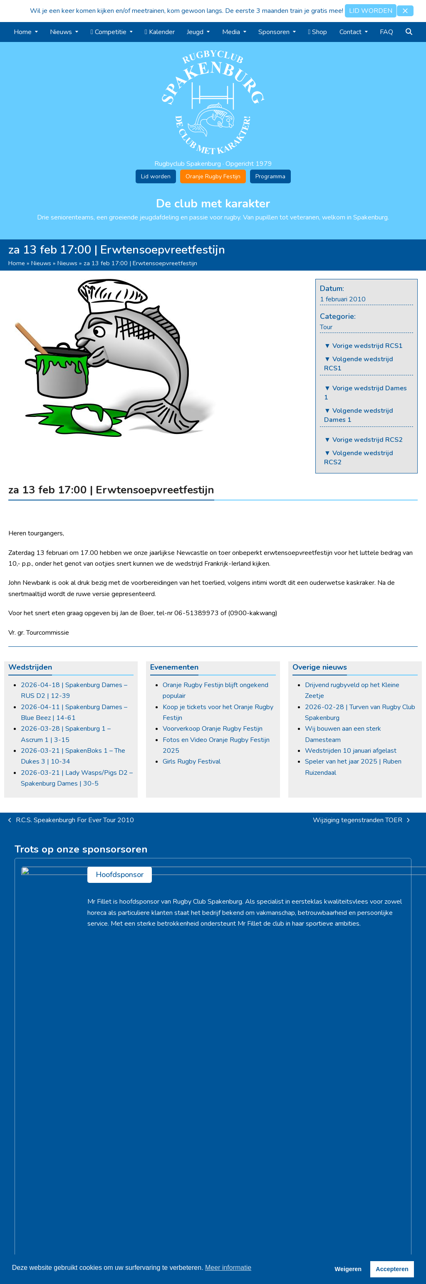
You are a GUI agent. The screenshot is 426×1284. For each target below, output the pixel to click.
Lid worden (156, 176)
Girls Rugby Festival (191, 761)
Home (16, 263)
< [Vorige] (21, 978)
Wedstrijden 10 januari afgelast (350, 750)
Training (228, 1099)
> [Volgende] (405, 978)
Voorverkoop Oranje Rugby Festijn (213, 728)
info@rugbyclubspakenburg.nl (376, 1115)
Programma (270, 176)
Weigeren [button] (348, 1269)
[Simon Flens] (345, 977)
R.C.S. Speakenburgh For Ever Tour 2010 (71, 821)
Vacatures (127, 1099)
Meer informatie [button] (228, 1267)
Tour (326, 327)
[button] (405, 10)
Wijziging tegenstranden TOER (361, 821)
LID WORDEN (370, 10)
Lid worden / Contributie (147, 1121)
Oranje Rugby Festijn (213, 176)
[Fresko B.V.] (213, 977)
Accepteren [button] (392, 1269)
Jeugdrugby (233, 1121)
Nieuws (41, 263)
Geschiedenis (132, 1089)
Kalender (230, 1111)
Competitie (233, 1089)
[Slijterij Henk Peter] (81, 977)
